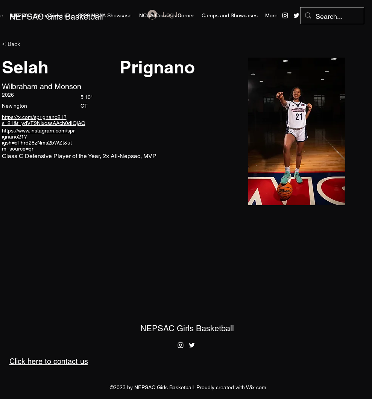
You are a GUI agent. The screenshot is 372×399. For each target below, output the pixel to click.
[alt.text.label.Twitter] (296, 15)
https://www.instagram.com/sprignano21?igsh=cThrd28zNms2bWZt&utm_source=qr (38, 140)
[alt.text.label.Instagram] (285, 15)
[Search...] (332, 17)
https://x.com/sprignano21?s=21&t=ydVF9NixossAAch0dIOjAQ (43, 120)
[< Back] (17, 44)
